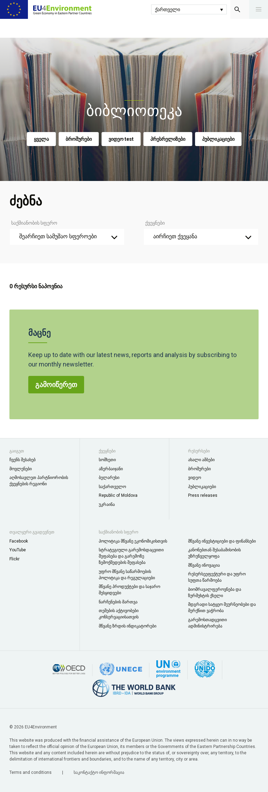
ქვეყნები (155, 223)
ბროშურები (79, 139)
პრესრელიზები (167, 139)
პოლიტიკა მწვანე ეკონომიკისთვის (133, 541)
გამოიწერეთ (56, 386)
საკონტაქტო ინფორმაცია (99, 772)
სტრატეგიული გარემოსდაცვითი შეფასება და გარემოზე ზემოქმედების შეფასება (131, 556)
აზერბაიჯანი (111, 468)
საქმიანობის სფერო (34, 223)
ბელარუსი (109, 477)
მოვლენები (20, 468)
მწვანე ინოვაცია (204, 565)
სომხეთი (107, 459)
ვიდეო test (121, 139)
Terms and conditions (31, 772)
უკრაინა (107, 504)
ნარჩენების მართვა (118, 602)
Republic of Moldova (118, 495)
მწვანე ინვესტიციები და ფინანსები (222, 541)
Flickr (14, 559)
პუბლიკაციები (218, 139)
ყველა (41, 139)
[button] (258, 9)
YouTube (17, 549)
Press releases (202, 495)
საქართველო (112, 486)
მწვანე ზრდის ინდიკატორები (127, 626)
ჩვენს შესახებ (22, 459)
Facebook (18, 541)
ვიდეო (194, 477)
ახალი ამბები (201, 459)
